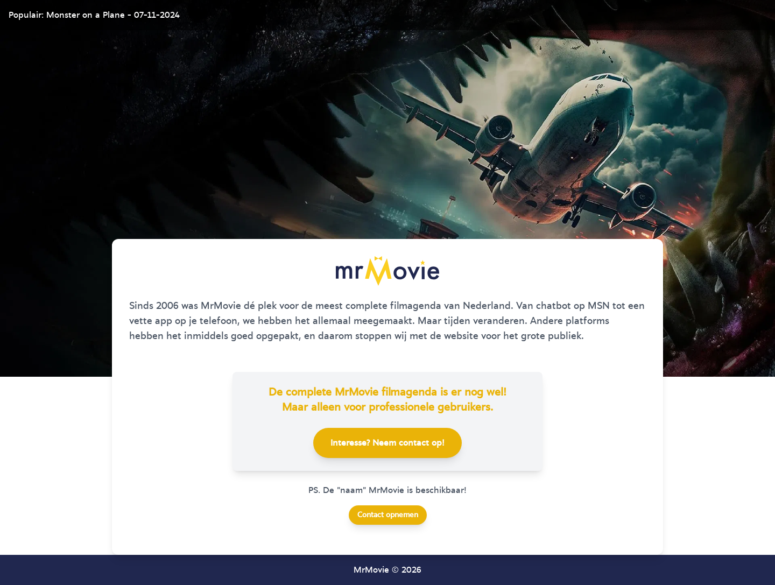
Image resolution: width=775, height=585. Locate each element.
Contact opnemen (387, 515)
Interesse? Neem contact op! (387, 443)
